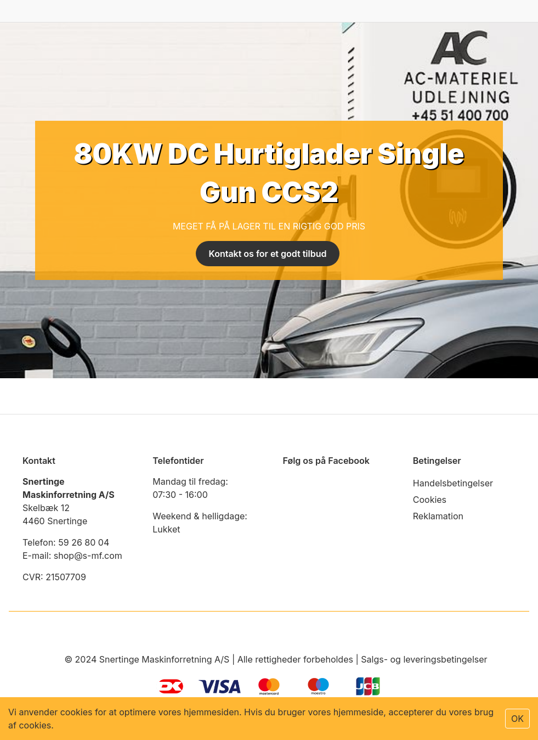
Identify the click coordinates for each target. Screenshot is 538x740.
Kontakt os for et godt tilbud (268, 253)
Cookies (429, 499)
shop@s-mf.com (88, 555)
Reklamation (438, 516)
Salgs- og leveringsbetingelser (424, 659)
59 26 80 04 (83, 542)
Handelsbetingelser (453, 483)
